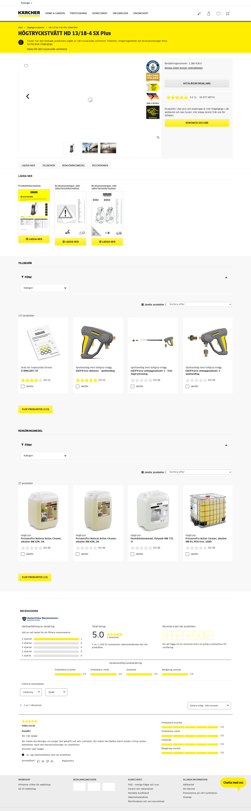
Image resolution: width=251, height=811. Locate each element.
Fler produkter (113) (35, 387)
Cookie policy (80, 774)
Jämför (30, 364)
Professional (78, 13)
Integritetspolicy (81, 791)
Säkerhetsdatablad (138, 753)
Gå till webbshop (27, 745)
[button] (27, 96)
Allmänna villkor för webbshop (34, 740)
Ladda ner (28, 166)
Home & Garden (55, 13)
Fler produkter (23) (35, 533)
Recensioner (100, 166)
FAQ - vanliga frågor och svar (143, 740)
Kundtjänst (100, 13)
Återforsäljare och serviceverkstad (146, 757)
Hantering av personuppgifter (88, 787)
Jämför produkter (152, 305)
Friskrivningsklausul (83, 783)
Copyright (78, 778)
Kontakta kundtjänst (138, 749)
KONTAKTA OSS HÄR (197, 123)
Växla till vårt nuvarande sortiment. (47, 49)
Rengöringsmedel (73, 166)
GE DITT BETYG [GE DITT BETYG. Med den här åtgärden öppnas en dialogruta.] (207, 97)
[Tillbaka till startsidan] (30, 14)
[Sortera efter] (199, 304)
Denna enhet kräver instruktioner (184, 68)
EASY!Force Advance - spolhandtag (95, 349)
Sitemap (187, 753)
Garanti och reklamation (140, 745)
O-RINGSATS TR (29, 349)
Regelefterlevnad (82, 795)
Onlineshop (140, 13)
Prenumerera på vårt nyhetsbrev (200, 749)
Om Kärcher (120, 13)
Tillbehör (48, 166)
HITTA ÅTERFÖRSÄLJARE (197, 84)
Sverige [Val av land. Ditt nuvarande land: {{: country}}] (26, 3)
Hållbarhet (188, 740)
